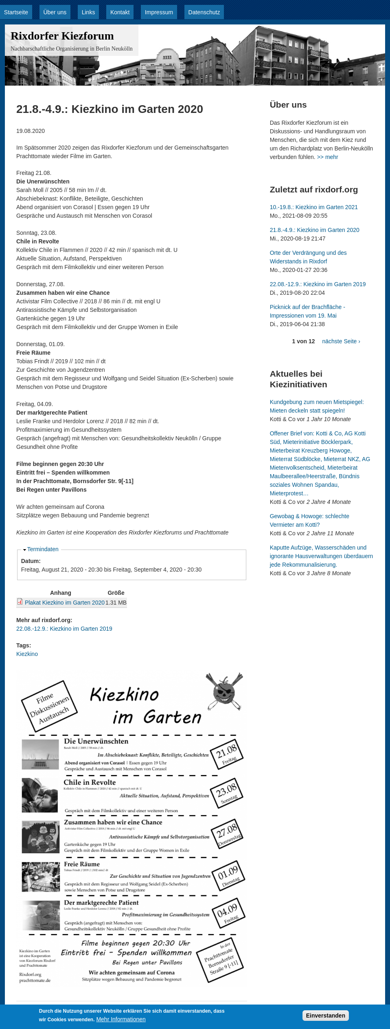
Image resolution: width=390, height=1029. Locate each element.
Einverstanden (325, 1017)
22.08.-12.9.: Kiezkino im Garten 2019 (64, 628)
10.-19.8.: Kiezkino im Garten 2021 (314, 207)
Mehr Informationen (120, 1021)
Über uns (54, 12)
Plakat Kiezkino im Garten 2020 (65, 602)
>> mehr (327, 157)
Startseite (16, 12)
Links (88, 12)
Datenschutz (204, 12)
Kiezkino (27, 654)
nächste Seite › (341, 341)
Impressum (159, 12)
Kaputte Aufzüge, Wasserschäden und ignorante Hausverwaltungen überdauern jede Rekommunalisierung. (321, 556)
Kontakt (119, 12)
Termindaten (43, 549)
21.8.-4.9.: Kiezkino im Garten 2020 (314, 230)
